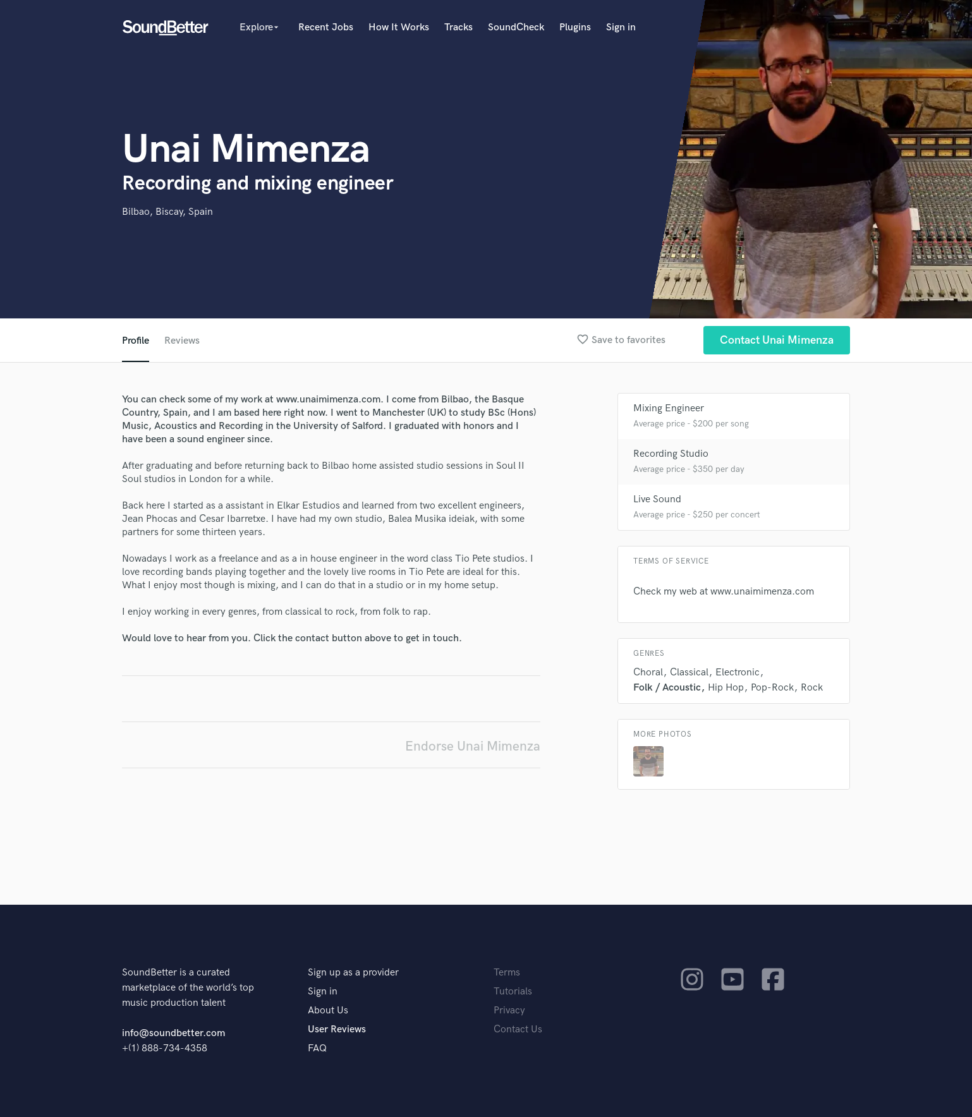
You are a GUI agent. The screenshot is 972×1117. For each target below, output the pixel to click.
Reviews (182, 341)
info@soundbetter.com (173, 1033)
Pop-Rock (772, 688)
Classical (689, 673)
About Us (328, 1011)
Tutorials (513, 992)
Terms (507, 973)
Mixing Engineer (668, 408)
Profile (135, 341)
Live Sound (657, 499)
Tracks (458, 27)
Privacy (509, 1011)
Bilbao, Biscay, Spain (167, 212)
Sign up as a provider (353, 973)
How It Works (398, 27)
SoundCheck (516, 27)
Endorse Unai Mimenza (472, 746)
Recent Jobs (325, 27)
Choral (648, 673)
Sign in (621, 27)
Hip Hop (726, 688)
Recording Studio (670, 454)
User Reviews (337, 1029)
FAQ (317, 1048)
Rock (812, 688)
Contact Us (518, 1029)
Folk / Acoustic (667, 688)
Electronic (737, 673)
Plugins (575, 27)
